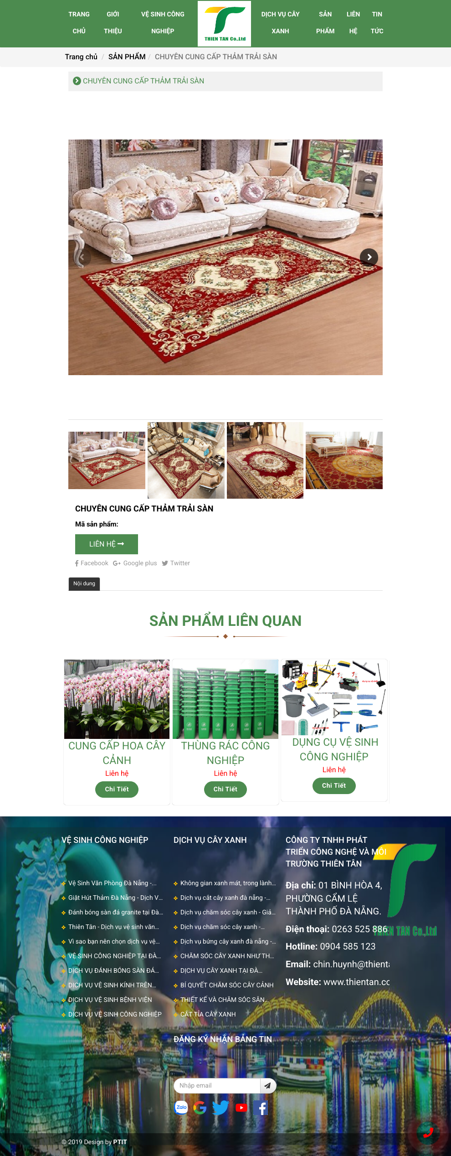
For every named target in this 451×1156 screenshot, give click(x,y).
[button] (369, 257)
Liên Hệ (106, 544)
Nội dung (84, 583)
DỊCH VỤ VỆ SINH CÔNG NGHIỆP (115, 1014)
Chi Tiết (117, 789)
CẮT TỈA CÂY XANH (208, 1014)
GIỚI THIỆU (113, 23)
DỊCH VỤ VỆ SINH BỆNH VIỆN (110, 1000)
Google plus (135, 563)
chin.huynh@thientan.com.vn (371, 964)
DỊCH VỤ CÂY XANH (280, 23)
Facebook (91, 563)
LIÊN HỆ (353, 23)
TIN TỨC (377, 23)
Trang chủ (81, 56)
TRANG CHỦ (78, 23)
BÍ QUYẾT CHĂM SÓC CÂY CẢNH (227, 985)
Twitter (176, 563)
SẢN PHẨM (325, 23)
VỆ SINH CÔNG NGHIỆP (162, 23)
